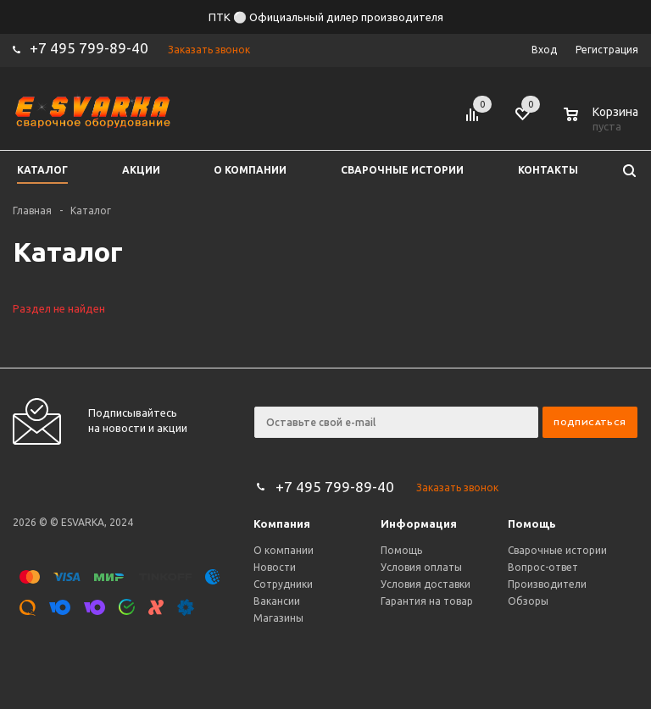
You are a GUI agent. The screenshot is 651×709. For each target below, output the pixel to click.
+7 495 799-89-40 (89, 48)
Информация (419, 523)
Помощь (532, 523)
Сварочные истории (557, 550)
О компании (283, 550)
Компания (281, 523)
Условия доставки (425, 584)
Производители (547, 584)
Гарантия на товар (427, 601)
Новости (274, 567)
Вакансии (276, 601)
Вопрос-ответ (543, 567)
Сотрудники (283, 584)
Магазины (278, 617)
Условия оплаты (421, 567)
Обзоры (528, 601)
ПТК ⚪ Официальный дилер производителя (326, 17)
